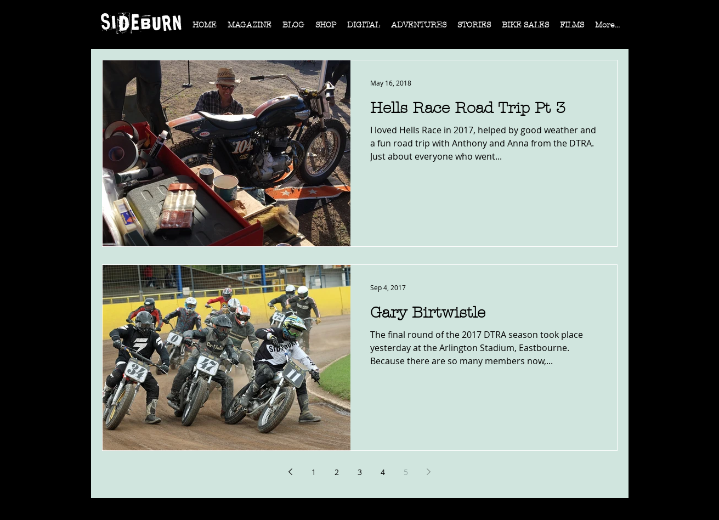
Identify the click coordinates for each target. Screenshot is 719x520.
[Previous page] (291, 472)
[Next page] (429, 472)
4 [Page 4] (383, 472)
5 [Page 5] (406, 472)
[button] (249, 28)
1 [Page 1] (314, 472)
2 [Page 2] (337, 472)
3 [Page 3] (360, 472)
